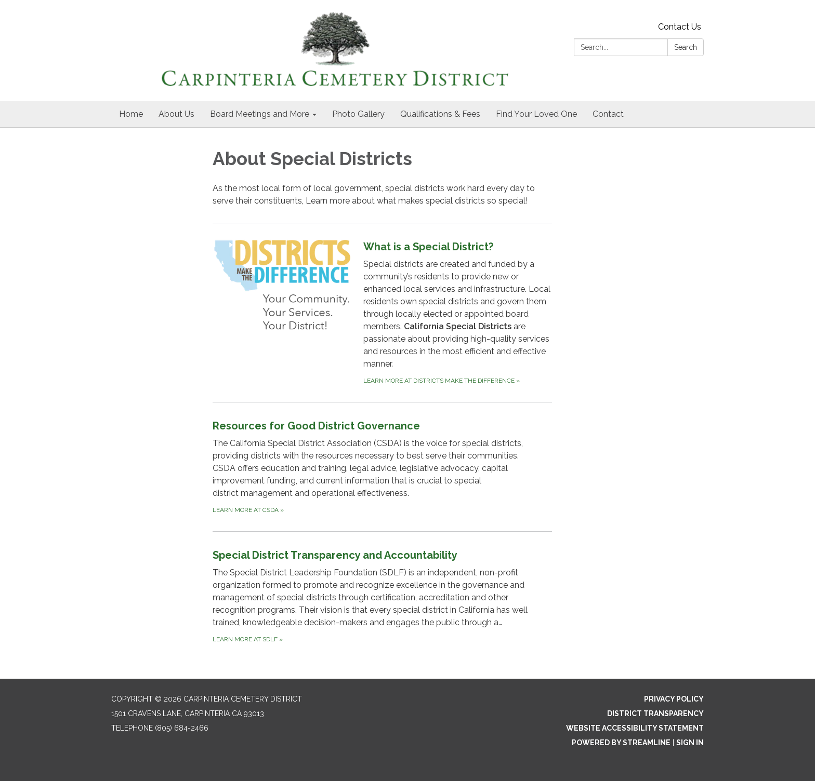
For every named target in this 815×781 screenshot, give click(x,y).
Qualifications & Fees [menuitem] (440, 114)
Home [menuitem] (131, 114)
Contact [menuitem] (608, 114)
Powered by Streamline (621, 742)
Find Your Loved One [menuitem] (536, 114)
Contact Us (679, 27)
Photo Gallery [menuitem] (358, 114)
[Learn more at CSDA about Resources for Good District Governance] (382, 466)
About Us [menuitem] (176, 114)
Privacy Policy (674, 699)
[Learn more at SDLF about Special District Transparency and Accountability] (382, 596)
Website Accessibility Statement (635, 728)
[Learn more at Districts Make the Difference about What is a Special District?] (382, 312)
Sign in (690, 742)
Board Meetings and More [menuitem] (259, 114)
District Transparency (655, 713)
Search (685, 47)
